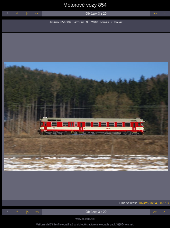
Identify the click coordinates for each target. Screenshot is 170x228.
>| (165, 13)
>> (155, 13)
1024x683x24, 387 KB (153, 203)
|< (27, 13)
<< (37, 13)
